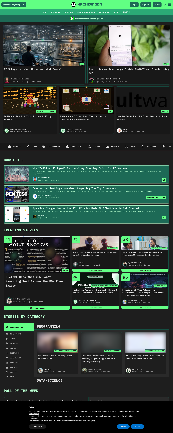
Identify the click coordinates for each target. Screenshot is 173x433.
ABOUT (116, 12)
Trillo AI (45, 178)
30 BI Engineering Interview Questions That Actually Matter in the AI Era (142, 253)
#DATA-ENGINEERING (159, 248)
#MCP (166, 64)
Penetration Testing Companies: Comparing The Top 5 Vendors (74, 188)
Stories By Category (24, 316)
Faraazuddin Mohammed (108, 79)
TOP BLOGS (55, 12)
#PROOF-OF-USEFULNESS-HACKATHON (104, 285)
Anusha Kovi (136, 263)
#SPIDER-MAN (112, 248)
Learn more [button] (37, 426)
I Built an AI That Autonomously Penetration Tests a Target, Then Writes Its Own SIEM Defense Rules (143, 292)
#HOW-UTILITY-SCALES (46, 111)
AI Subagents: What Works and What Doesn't (33, 69)
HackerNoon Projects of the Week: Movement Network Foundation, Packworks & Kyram (95, 291)
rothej (125, 129)
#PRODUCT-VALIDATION (155, 351)
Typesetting (23, 299)
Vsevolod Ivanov (94, 369)
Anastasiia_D (137, 369)
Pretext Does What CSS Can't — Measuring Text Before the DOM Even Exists (34, 281)
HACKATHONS (104, 12)
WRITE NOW (69, 12)
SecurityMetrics (48, 195)
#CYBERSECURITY (160, 285)
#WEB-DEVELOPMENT (112, 351)
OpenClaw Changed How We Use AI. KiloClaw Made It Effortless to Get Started (86, 208)
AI (164, 180)
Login (134, 4)
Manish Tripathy (138, 300)
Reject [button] (123, 426)
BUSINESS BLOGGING (86, 12)
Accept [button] (137, 426)
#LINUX (165, 111)
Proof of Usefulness (18, 129)
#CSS (65, 270)
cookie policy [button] (34, 414)
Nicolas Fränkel (20, 79)
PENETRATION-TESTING (156, 197)
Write (157, 4)
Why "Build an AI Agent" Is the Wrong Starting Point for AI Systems (80, 168)
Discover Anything (13, 4)
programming (48, 326)
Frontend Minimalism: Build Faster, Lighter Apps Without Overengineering (98, 359)
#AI (82, 64)
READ (45, 12)
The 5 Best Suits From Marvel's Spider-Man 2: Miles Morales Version (95, 253)
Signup (145, 4)
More (127, 12)
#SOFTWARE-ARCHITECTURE (65, 351)
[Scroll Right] (170, 146)
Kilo (43, 215)
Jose (83, 263)
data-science (50, 380)
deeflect (47, 369)
